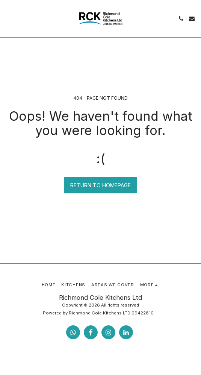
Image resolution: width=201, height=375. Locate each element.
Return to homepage (100, 185)
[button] (8, 18)
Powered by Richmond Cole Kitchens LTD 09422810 (98, 313)
